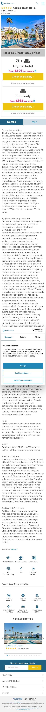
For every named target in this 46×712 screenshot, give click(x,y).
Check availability (23, 76)
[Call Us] (37, 3)
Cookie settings (23, 373)
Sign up (35, 667)
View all (14, 550)
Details (11, 122)
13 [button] (36, 655)
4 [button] (14, 655)
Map (34, 122)
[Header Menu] (43, 3)
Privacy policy (19, 702)
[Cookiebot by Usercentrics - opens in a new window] (32, 330)
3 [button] (12, 655)
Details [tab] (23, 337)
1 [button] (7, 655)
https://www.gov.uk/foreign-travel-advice (30, 708)
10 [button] (29, 655)
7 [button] (22, 655)
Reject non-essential (23, 380)
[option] (23, 638)
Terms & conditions (10, 702)
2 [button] (9, 655)
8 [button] (24, 655)
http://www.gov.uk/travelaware (23, 709)
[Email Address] (16, 667)
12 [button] (34, 655)
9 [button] (27, 655)
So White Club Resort (15, 646)
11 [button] (31, 655)
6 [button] (19, 655)
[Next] (43, 638)
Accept (23, 366)
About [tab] (37, 337)
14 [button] (39, 655)
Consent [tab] (8, 337)
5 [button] (17, 655)
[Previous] (3, 638)
